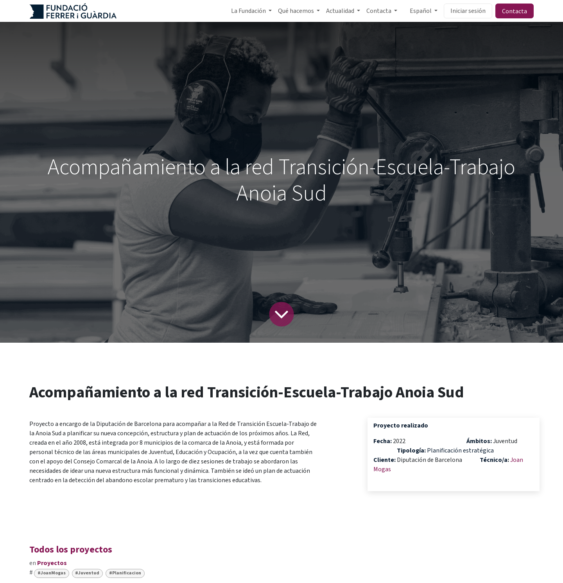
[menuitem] (251, 11)
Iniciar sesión (468, 11)
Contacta (514, 11)
